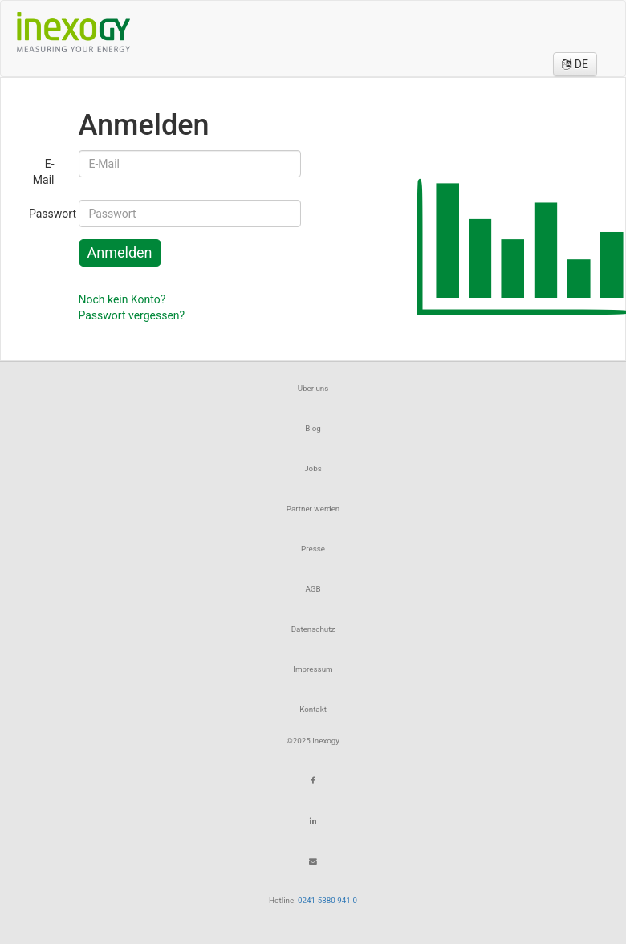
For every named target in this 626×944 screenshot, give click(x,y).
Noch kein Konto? (122, 299)
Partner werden (313, 508)
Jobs (313, 468)
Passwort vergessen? (132, 315)
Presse (313, 548)
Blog (313, 428)
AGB (312, 588)
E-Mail (44, 171)
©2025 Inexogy (313, 740)
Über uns (313, 388)
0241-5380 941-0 (327, 900)
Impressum (312, 669)
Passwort (48, 213)
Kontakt (313, 709)
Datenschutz (313, 629)
